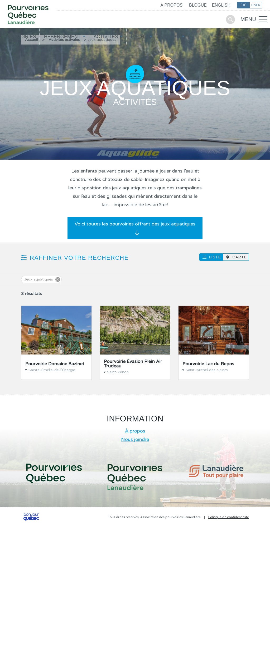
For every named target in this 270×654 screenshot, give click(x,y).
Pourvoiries (19, 36)
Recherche (230, 19)
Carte (239, 257)
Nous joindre (135, 439)
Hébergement (62, 36)
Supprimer (57, 279)
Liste (215, 257)
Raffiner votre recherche (79, 257)
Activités (106, 36)
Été (243, 5)
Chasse (170, 36)
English (221, 5)
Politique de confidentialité (228, 517)
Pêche (139, 36)
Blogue (198, 5)
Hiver (255, 5)
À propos (171, 5)
